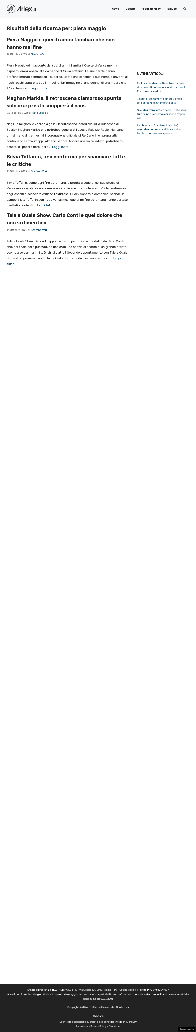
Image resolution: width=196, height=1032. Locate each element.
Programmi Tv (151, 8)
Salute (172, 8)
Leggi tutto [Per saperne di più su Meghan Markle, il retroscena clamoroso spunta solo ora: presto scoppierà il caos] (60, 147)
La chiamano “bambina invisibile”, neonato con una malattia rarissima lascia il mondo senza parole (159, 129)
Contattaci (122, 1007)
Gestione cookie (187, 1029)
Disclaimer (114, 1026)
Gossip (130, 8)
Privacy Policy (98, 1026)
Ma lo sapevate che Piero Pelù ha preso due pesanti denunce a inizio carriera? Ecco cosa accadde (161, 87)
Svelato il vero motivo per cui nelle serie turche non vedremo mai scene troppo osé (162, 114)
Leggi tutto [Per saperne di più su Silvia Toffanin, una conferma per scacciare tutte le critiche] (45, 205)
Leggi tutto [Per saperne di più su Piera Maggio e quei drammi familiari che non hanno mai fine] (38, 88)
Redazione (82, 1026)
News (115, 8)
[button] (184, 9)
